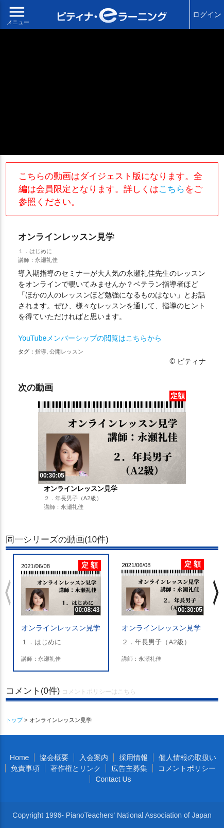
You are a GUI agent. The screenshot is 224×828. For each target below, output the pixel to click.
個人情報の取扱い (187, 757)
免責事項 (25, 768)
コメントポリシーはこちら (99, 691)
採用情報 (133, 757)
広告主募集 (129, 768)
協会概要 (54, 757)
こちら (172, 189)
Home (19, 757)
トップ (14, 720)
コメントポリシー (187, 768)
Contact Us (113, 779)
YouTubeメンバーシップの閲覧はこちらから (90, 338)
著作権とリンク (75, 768)
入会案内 (93, 757)
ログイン (207, 14)
